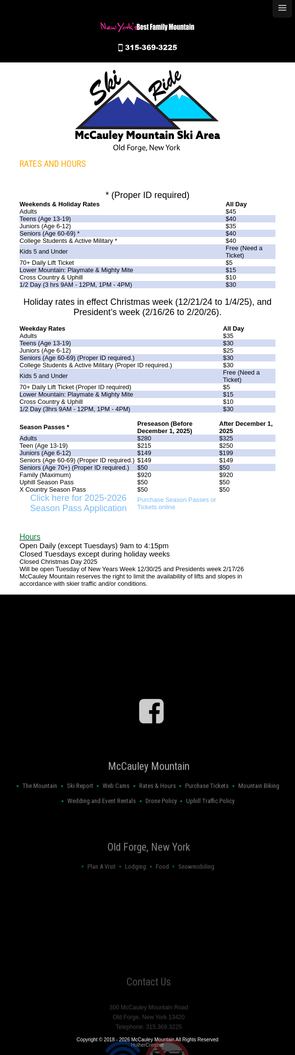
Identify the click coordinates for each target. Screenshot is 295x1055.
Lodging (135, 883)
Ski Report (80, 807)
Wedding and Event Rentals (101, 823)
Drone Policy (161, 823)
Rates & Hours (157, 807)
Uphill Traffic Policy (210, 823)
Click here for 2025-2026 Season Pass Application (78, 503)
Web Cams (116, 807)
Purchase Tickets (207, 807)
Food (162, 883)
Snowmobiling (196, 883)
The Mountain (39, 807)
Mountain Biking (258, 807)
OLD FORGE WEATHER (148, 695)
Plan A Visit (101, 883)
